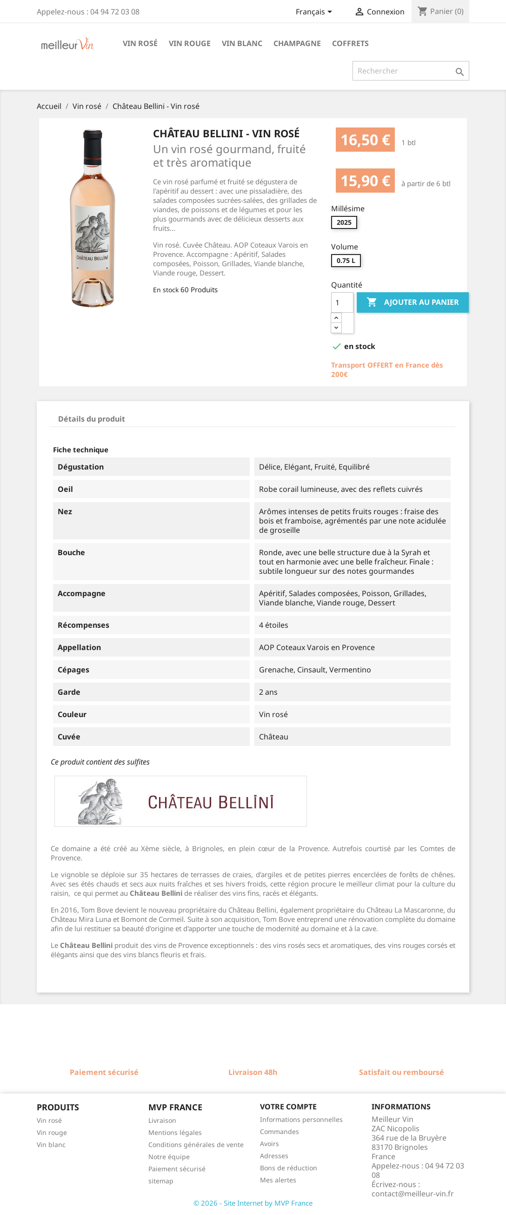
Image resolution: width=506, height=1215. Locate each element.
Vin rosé (140, 43)
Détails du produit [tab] (91, 419)
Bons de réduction (288, 1167)
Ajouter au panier (412, 302)
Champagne (297, 43)
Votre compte (288, 1106)
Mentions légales (175, 1132)
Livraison (162, 1120)
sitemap (160, 1180)
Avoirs (269, 1143)
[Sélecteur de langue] (315, 12)
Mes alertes (278, 1179)
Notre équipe (169, 1156)
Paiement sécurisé (177, 1168)
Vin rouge (190, 43)
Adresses (274, 1155)
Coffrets (350, 43)
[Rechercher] (411, 71)
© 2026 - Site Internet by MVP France (253, 1203)
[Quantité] (342, 302)
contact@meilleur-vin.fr (413, 1193)
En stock (166, 289)
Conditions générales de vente (196, 1144)
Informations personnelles (301, 1119)
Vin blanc (242, 43)
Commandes (279, 1131)
